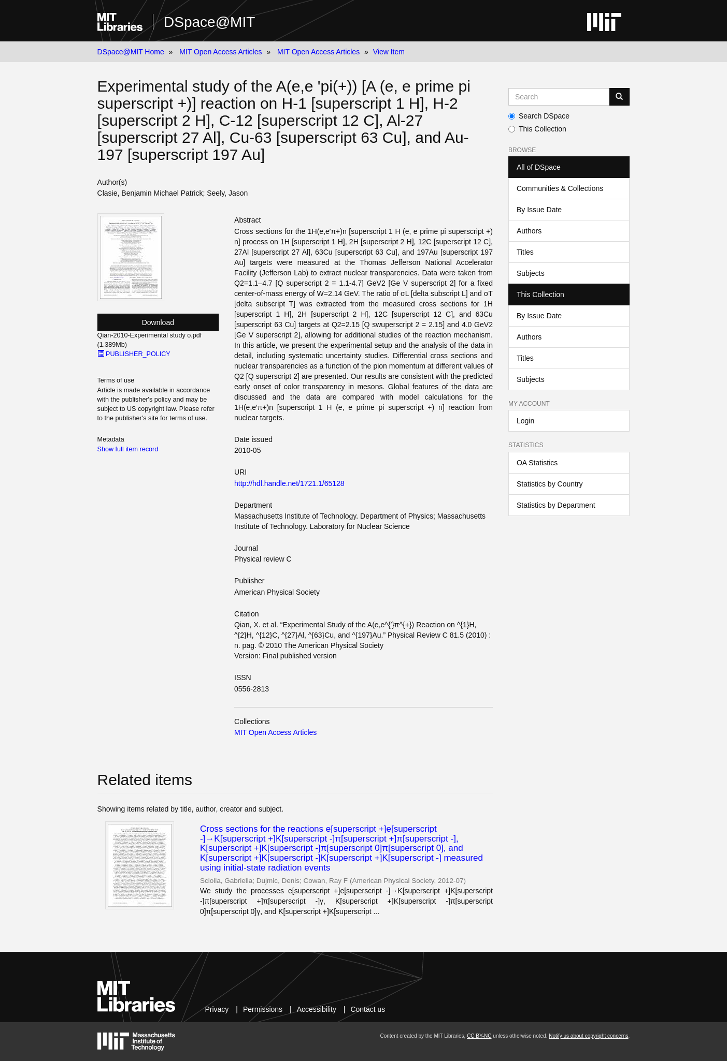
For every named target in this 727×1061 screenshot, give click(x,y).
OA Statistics (537, 463)
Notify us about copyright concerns (588, 1036)
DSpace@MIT (209, 22)
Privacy (217, 1009)
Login (525, 421)
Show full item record (128, 449)
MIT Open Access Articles (220, 52)
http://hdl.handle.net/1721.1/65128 (289, 483)
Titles (525, 252)
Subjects (531, 273)
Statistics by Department (556, 505)
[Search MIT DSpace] (558, 97)
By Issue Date (539, 209)
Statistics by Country (550, 484)
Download (158, 322)
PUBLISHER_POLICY (133, 354)
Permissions (262, 1009)
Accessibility (316, 1009)
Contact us (367, 1009)
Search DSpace (538, 116)
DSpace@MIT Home (130, 52)
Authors (529, 231)
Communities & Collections (560, 188)
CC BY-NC (479, 1036)
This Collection (537, 129)
